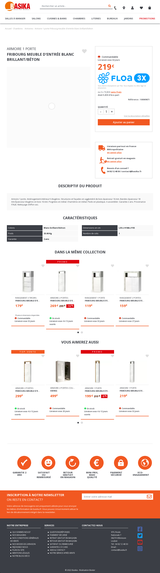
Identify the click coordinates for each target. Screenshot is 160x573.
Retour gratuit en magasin (63, 540)
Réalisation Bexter (87, 569)
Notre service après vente (62, 552)
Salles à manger (15, 18)
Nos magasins (19, 534)
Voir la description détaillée (137, 115)
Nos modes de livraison (24, 543)
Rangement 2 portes (130, 297)
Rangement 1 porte (95, 297)
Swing (53, 390)
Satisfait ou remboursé (61, 543)
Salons (36, 18)
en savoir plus (114, 152)
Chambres (79, 18)
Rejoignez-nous (20, 546)
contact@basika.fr (119, 549)
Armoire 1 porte (93, 387)
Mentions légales (21, 552)
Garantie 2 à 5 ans (58, 546)
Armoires (29, 28)
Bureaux (112, 18)
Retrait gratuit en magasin (63, 537)
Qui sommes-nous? (21, 531)
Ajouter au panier (124, 122)
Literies (96, 18)
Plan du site (18, 549)
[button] (78, 332)
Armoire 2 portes (59, 297)
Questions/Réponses (59, 531)
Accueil (8, 28)
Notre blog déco (21, 555)
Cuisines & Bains (57, 18)
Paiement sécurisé (58, 534)
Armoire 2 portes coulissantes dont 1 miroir (74, 387)
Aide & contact (57, 549)
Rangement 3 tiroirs (26, 297)
